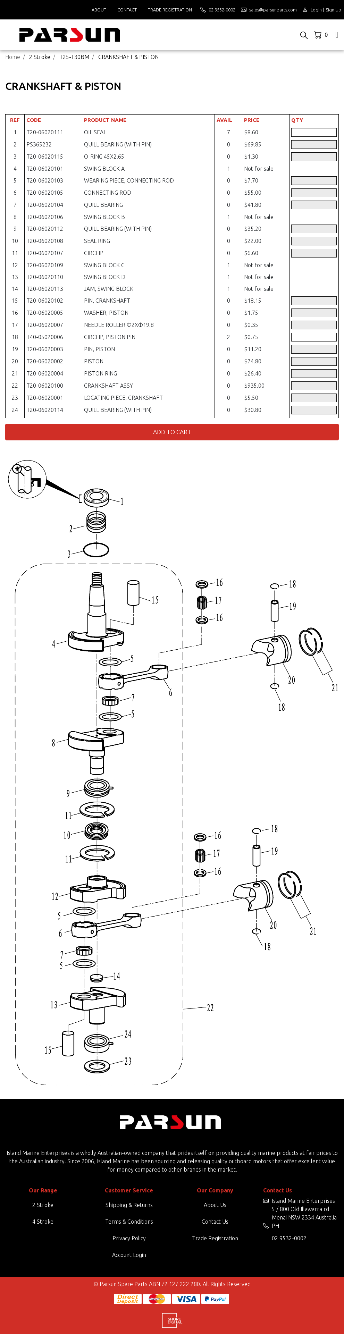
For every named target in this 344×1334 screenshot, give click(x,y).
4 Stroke (42, 1221)
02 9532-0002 (289, 1238)
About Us (215, 1205)
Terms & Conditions (129, 1221)
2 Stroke (42, 1205)
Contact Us (215, 1221)
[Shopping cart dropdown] (321, 35)
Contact (127, 9)
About (99, 9)
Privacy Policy (129, 1238)
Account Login (129, 1255)
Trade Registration (170, 9)
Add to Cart (172, 432)
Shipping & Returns (129, 1205)
